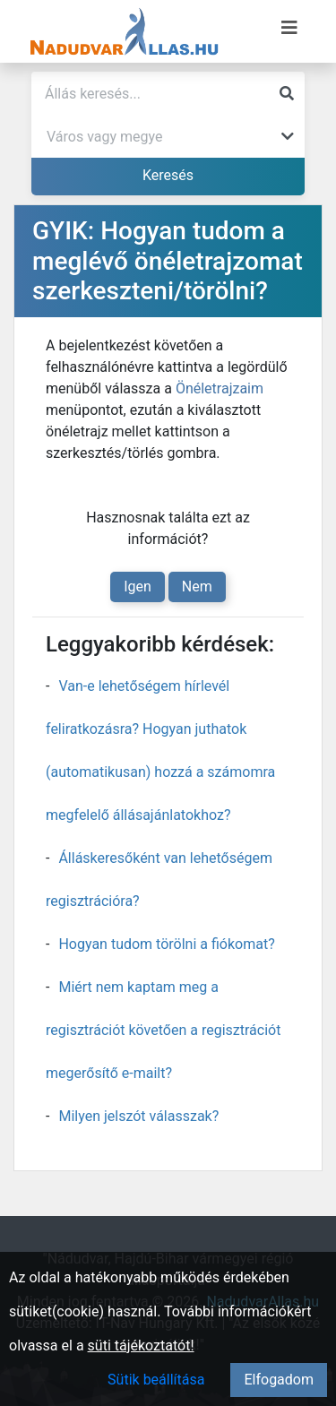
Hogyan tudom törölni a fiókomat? (166, 944)
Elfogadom (279, 1379)
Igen (137, 586)
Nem (197, 586)
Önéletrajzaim (219, 388)
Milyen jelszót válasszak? (138, 1116)
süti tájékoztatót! (141, 1345)
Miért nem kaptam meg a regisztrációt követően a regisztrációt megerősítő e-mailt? (163, 1030)
